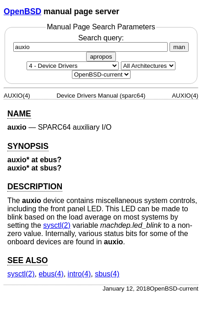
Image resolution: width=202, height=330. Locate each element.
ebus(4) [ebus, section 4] (50, 274)
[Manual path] (101, 74)
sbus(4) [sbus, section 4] (107, 274)
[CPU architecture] (148, 65)
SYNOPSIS (28, 146)
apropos (101, 56)
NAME (19, 113)
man (179, 47)
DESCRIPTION (34, 186)
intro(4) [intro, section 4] (79, 274)
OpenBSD (22, 11)
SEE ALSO (27, 260)
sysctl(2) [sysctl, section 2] (57, 225)
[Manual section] (73, 65)
